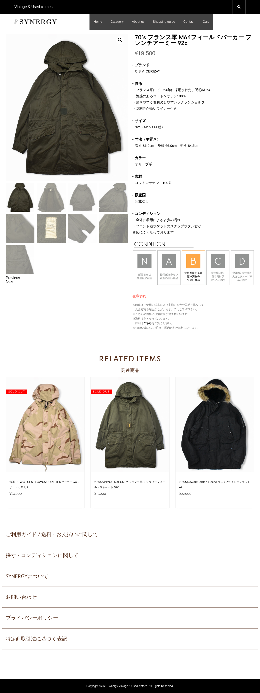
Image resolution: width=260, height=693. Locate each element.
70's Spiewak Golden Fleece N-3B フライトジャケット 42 (214, 484)
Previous (13, 278)
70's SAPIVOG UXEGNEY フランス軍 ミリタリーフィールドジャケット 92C (129, 484)
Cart (206, 21)
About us (138, 21)
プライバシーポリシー (32, 618)
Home (98, 21)
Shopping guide (164, 21)
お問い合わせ (21, 597)
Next (9, 282)
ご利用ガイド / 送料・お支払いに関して (52, 534)
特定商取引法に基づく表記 (36, 639)
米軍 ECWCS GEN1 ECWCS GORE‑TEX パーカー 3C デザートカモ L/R (44, 484)
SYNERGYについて (27, 576)
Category (117, 21)
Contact (188, 21)
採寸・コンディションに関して (42, 555)
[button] (120, 40)
